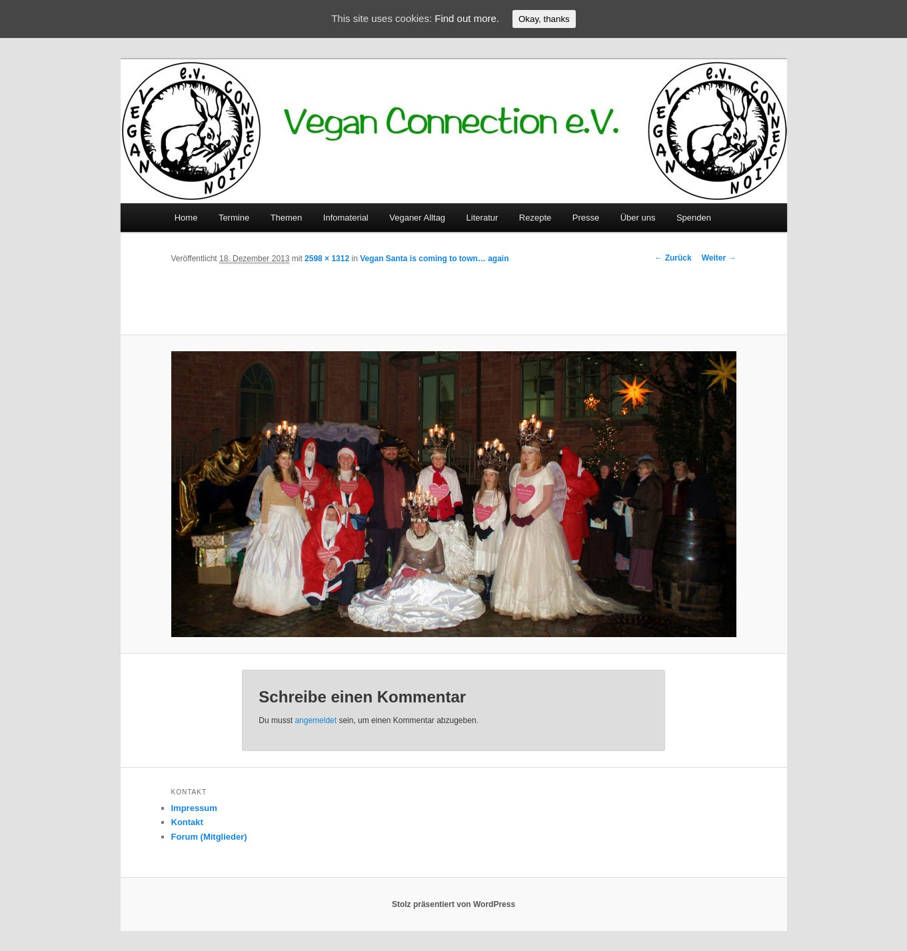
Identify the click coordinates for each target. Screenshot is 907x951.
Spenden (693, 218)
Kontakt (187, 822)
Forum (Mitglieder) (209, 837)
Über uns (638, 218)
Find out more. (467, 18)
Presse (585, 218)
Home (186, 218)
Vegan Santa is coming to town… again (434, 258)
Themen (287, 218)
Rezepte (535, 218)
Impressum (194, 808)
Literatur (482, 218)
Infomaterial (346, 218)
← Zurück (672, 258)
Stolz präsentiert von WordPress (453, 904)
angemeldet (316, 720)
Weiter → (719, 258)
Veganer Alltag (417, 218)
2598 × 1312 (327, 258)
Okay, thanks (544, 19)
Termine (234, 218)
